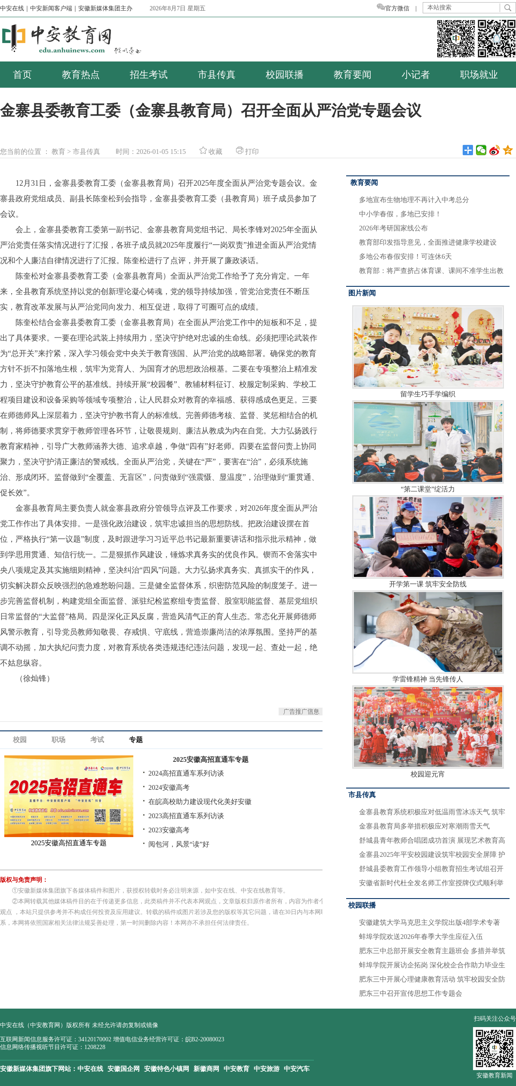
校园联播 (285, 74)
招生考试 (149, 74)
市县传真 (217, 74)
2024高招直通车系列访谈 (186, 773)
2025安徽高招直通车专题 (211, 759)
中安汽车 (297, 1068)
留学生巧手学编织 (428, 351)
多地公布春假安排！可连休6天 (405, 256)
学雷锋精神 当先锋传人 (428, 636)
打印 (247, 151)
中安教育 (236, 1068)
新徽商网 (206, 1068)
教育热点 (81, 74)
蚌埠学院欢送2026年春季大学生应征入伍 (421, 936)
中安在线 (90, 1068)
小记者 (416, 74)
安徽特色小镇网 (166, 1068)
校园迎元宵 (428, 731)
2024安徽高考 (169, 787)
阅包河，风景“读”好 (178, 844)
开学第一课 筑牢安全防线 (428, 541)
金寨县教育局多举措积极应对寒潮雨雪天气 (424, 826)
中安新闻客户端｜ (54, 8)
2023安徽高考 (169, 830)
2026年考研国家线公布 (393, 228)
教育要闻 (353, 74)
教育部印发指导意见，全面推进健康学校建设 (428, 242)
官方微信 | (400, 8)
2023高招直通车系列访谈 (186, 815)
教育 (58, 151)
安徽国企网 (124, 1068)
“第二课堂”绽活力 (428, 446)
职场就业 (479, 74)
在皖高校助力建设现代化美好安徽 (200, 801)
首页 (22, 74)
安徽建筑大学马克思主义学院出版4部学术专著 (429, 922)
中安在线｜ (15, 8)
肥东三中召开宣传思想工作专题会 (410, 993)
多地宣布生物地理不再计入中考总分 (414, 199)
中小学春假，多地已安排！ (400, 214)
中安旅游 (267, 1068)
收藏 (211, 151)
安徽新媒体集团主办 (105, 8)
